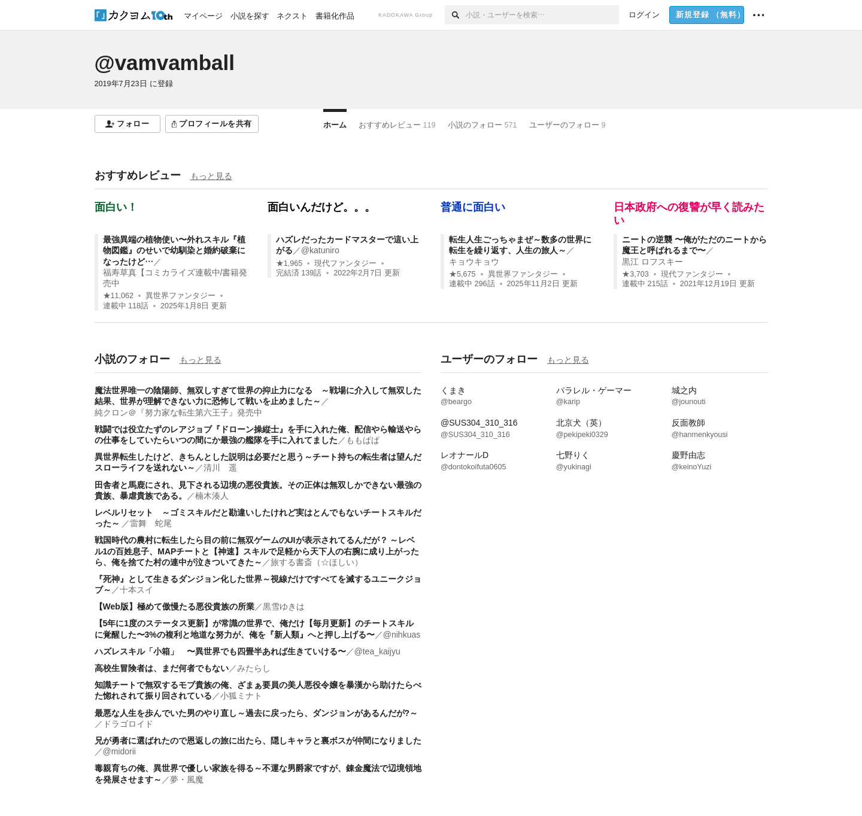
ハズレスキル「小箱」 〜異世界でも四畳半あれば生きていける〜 (220, 651)
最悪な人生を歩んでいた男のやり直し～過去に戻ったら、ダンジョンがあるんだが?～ (256, 713)
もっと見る (211, 176)
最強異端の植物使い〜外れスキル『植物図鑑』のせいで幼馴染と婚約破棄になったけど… (174, 250)
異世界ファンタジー (180, 296)
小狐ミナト (241, 695)
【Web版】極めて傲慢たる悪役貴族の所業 (174, 606)
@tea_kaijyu (377, 651)
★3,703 (635, 274)
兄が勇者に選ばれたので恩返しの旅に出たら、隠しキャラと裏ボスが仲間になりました (258, 740)
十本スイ (136, 589)
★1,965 (289, 263)
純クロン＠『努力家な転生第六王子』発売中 (178, 412)
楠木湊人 (212, 495)
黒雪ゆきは (284, 606)
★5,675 (462, 274)
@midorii (119, 751)
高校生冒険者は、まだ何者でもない (162, 668)
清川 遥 (220, 467)
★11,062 (118, 296)
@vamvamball (165, 62)
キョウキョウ (474, 261)
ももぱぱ (363, 440)
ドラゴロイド (128, 724)
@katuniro (320, 250)
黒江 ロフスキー (652, 261)
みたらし (254, 668)
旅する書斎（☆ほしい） (317, 562)
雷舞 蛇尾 (151, 523)
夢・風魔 (187, 779)
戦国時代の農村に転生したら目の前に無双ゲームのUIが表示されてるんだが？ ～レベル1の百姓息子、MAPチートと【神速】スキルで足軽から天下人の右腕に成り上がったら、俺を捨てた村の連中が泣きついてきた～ (257, 550)
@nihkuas (401, 634)
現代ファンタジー (345, 263)
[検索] (455, 15)
